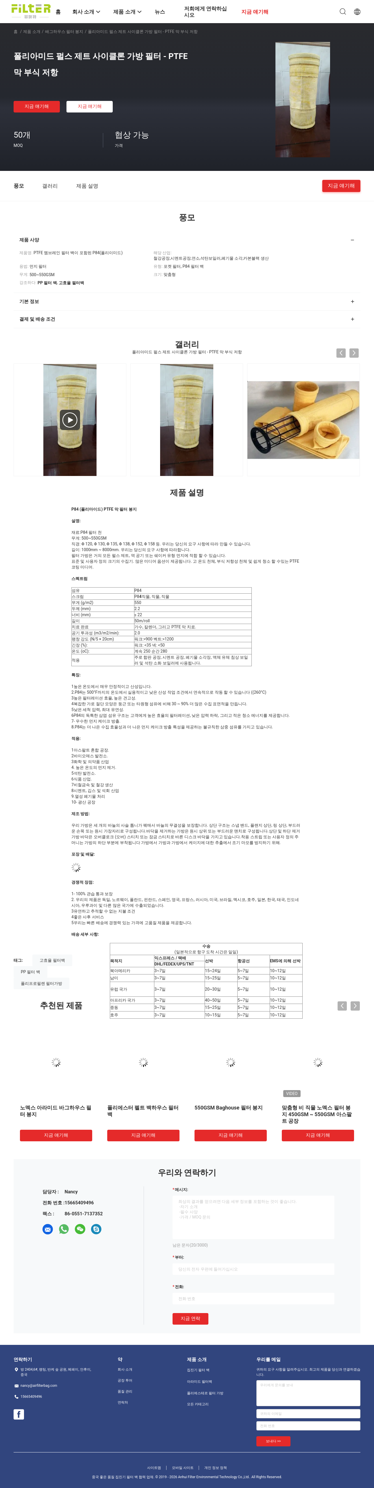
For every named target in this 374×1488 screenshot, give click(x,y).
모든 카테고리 (198, 1404)
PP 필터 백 (30, 972)
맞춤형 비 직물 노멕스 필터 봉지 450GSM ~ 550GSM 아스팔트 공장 (317, 1114)
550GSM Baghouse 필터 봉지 (229, 1108)
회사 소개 (125, 1369)
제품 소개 (31, 31)
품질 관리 (125, 1391)
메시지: (181, 1189)
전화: (179, 1286)
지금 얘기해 (37, 106)
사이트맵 (154, 1468)
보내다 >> (273, 1441)
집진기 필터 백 (198, 1370)
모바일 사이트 (183, 1468)
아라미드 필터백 (199, 1382)
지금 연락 (190, 1318)
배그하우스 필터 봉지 (64, 31)
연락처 (123, 1402)
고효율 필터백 (52, 960)
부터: (179, 1257)
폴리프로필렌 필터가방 (41, 983)
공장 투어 (125, 1380)
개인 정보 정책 (215, 1468)
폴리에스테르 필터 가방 (205, 1393)
